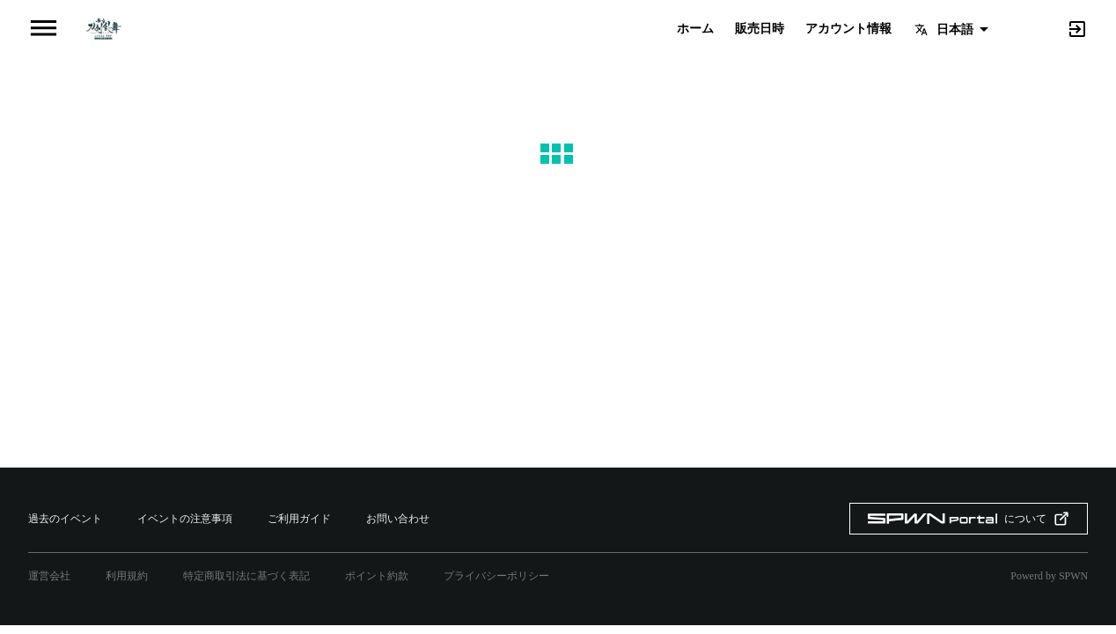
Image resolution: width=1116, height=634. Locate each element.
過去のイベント (65, 518)
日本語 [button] (954, 29)
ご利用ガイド (299, 518)
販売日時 (759, 29)
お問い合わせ (398, 518)
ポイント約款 (376, 576)
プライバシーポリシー (496, 576)
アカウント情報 (848, 29)
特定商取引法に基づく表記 (246, 576)
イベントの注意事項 (184, 518)
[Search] (1047, 27)
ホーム (695, 29)
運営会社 (49, 576)
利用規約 (127, 576)
